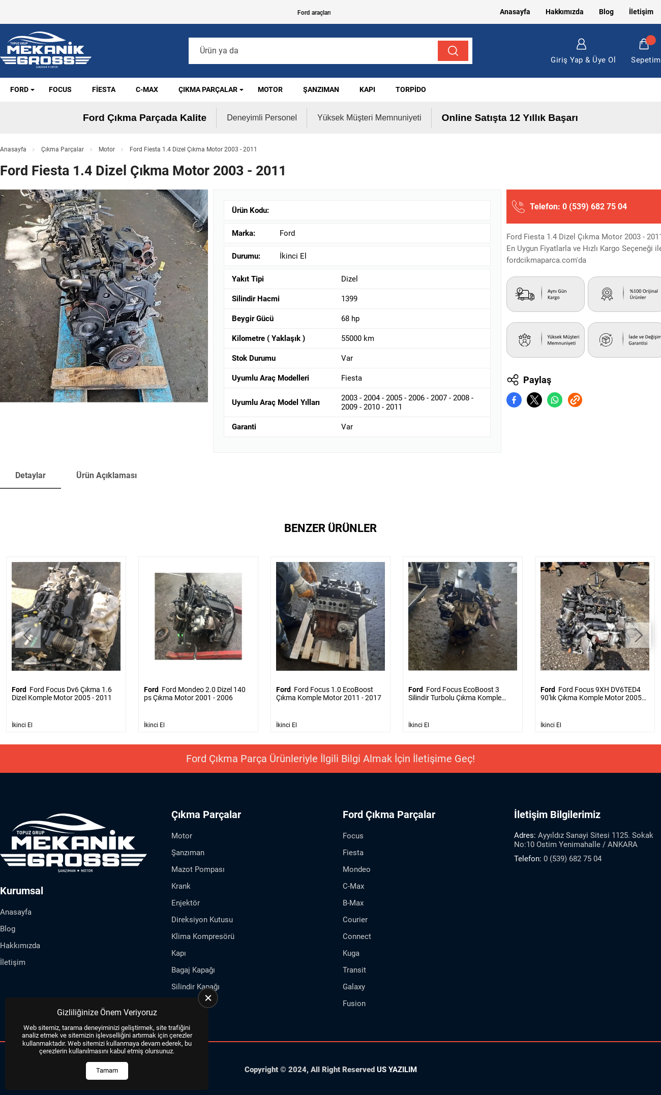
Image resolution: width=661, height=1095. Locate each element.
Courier (355, 919)
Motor (270, 89)
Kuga (351, 952)
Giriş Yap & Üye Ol (583, 51)
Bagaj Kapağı (193, 969)
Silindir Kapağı (195, 986)
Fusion (354, 1003)
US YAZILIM (397, 1069)
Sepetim (646, 51)
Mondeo (357, 868)
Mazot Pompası (198, 868)
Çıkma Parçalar (207, 89)
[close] (208, 998)
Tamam (107, 1070)
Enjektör (185, 902)
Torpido (411, 89)
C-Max (147, 89)
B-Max (353, 902)
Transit (354, 969)
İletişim (641, 12)
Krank (181, 885)
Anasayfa (515, 12)
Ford (19, 89)
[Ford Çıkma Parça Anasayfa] (46, 51)
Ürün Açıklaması (106, 475)
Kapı (367, 89)
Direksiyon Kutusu (202, 919)
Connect (357, 936)
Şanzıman (321, 89)
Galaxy (354, 986)
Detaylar (30, 475)
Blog (606, 12)
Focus (60, 89)
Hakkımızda (565, 12)
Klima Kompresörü (202, 936)
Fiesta (103, 89)
